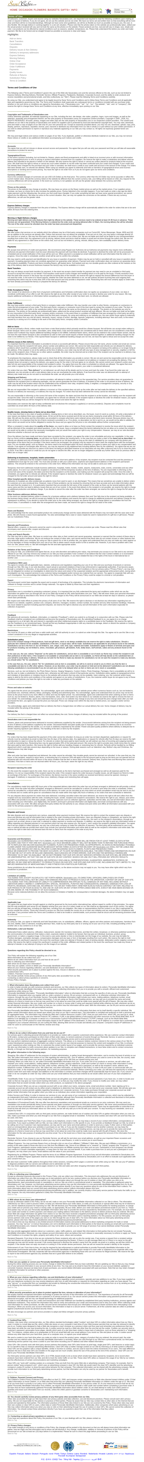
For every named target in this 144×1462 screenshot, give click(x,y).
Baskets (54, 10)
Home (14, 10)
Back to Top (12, 1028)
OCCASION (26, 10)
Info (74, 10)
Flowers (40, 10)
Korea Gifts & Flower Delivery (18, 6)
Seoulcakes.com (33, 1444)
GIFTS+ (65, 10)
